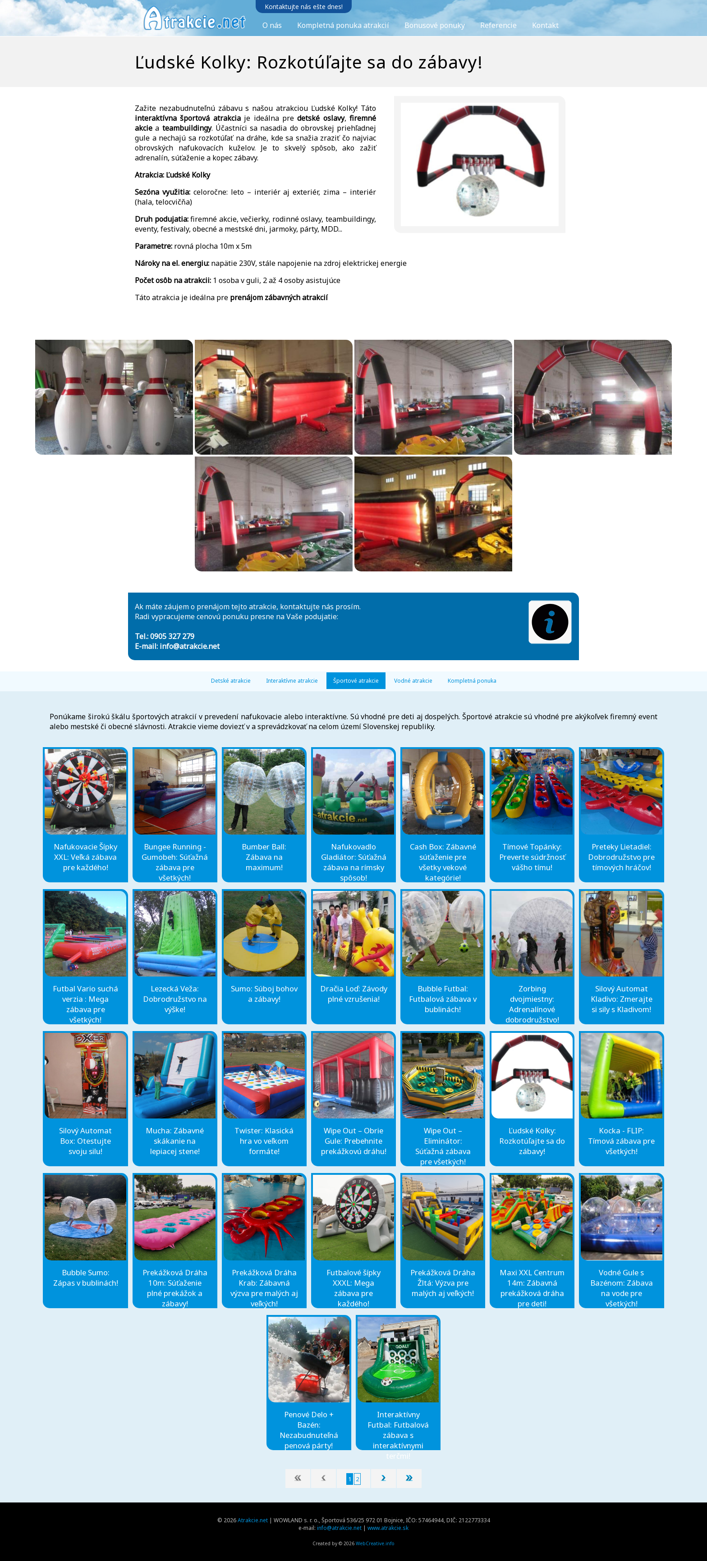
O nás (272, 25)
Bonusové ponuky (434, 25)
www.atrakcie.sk (388, 1528)
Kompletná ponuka (472, 681)
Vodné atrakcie (413, 681)
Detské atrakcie (231, 681)
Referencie (498, 25)
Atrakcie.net (253, 1520)
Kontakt (545, 25)
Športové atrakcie (356, 681)
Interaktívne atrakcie (292, 681)
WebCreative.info (375, 1543)
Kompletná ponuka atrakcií (343, 25)
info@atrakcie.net (190, 646)
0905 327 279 (172, 636)
